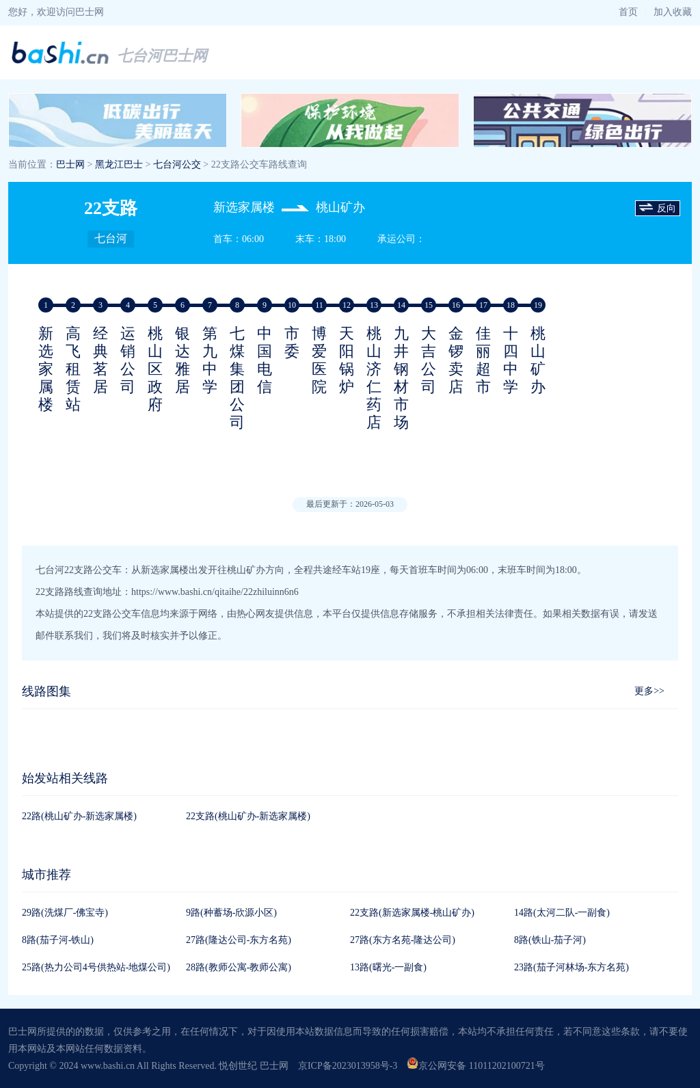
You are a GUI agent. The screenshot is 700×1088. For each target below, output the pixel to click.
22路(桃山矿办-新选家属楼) (79, 816)
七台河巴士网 (162, 55)
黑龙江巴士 (119, 164)
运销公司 (127, 360)
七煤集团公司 (237, 378)
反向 (657, 208)
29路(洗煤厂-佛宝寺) (65, 912)
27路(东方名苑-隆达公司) (402, 940)
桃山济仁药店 (373, 378)
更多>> (649, 691)
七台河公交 (177, 164)
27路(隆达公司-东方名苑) (238, 940)
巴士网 (70, 164)
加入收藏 (673, 12)
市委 (291, 342)
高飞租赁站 (73, 369)
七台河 (110, 238)
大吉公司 (428, 360)
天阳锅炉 (346, 360)
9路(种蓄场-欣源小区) (231, 912)
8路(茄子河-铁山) (58, 940)
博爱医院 (319, 360)
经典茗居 (100, 360)
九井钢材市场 (401, 378)
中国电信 (264, 360)
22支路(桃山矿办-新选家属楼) (248, 816)
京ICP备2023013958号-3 (347, 1066)
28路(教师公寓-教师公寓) (238, 967)
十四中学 (510, 360)
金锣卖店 (455, 360)
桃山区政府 (155, 369)
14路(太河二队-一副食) (562, 912)
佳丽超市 (483, 360)
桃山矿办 (538, 360)
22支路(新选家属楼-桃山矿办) (412, 912)
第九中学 (209, 360)
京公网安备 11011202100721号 (475, 1066)
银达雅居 (182, 360)
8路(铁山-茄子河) (550, 940)
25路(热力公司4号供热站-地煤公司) (96, 967)
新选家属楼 (45, 369)
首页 (628, 12)
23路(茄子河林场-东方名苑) (571, 967)
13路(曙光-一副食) (388, 967)
